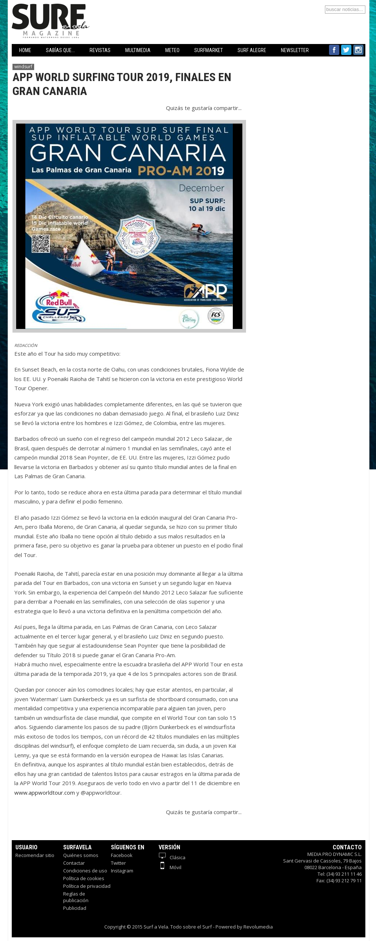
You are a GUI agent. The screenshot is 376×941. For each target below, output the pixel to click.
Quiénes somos (80, 855)
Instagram (122, 870)
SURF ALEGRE (252, 50)
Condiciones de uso (85, 870)
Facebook (122, 855)
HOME (25, 50)
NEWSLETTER (295, 50)
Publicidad (74, 908)
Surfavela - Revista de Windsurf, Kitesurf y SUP (86, 10)
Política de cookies (83, 878)
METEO (172, 50)
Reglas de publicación (75, 897)
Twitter (118, 863)
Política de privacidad (87, 886)
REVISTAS (100, 50)
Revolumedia (258, 926)
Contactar (74, 863)
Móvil (170, 867)
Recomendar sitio (34, 855)
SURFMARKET (208, 50)
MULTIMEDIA (138, 50)
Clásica (172, 857)
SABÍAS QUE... (60, 50)
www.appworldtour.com (44, 792)
